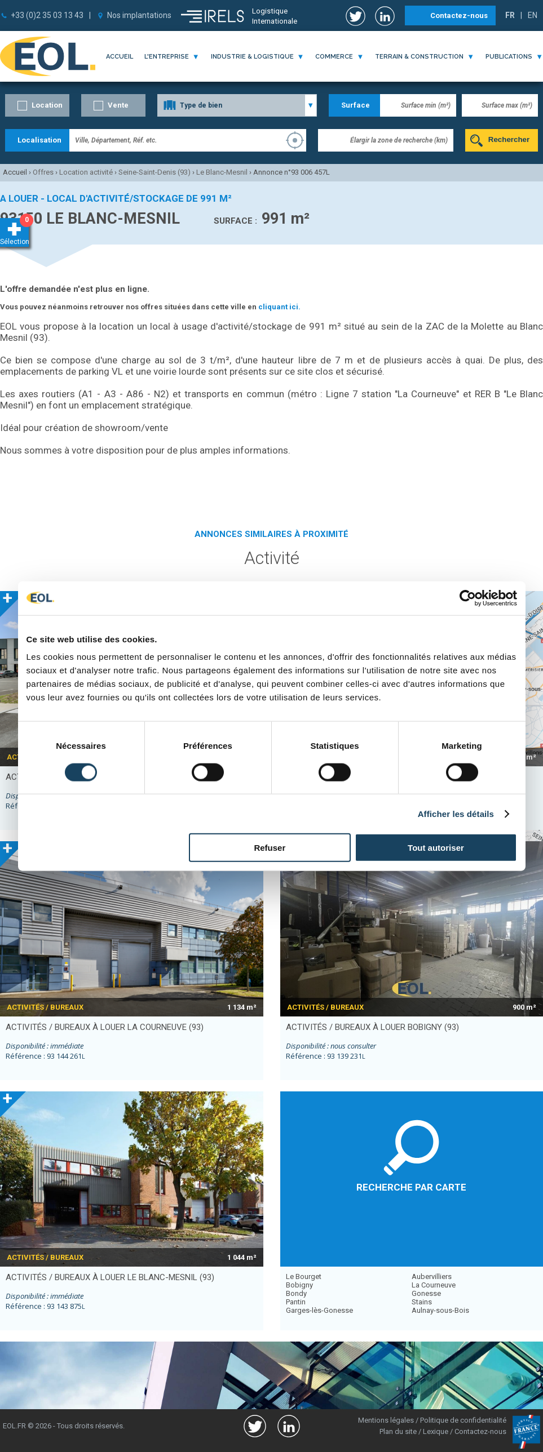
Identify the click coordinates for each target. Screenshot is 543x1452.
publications (508, 56)
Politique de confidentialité (463, 1420)
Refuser (269, 847)
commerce (334, 56)
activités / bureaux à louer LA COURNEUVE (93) (105, 1027)
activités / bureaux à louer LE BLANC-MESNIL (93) (110, 1277)
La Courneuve (434, 1285)
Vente (118, 105)
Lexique (435, 1431)
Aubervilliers (432, 1276)
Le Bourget (303, 1276)
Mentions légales (386, 1420)
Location (47, 105)
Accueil (119, 56)
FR (510, 15)
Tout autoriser (436, 847)
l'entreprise (166, 56)
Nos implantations (139, 15)
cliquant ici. (279, 307)
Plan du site (398, 1431)
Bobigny (299, 1285)
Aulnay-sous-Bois (440, 1310)
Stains (422, 1302)
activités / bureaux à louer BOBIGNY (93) (372, 1027)
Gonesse (426, 1293)
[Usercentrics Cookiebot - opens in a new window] (467, 597)
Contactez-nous (459, 15)
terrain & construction (419, 56)
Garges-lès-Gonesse (319, 1310)
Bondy (296, 1293)
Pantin (296, 1302)
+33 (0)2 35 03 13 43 (47, 15)
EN (532, 15)
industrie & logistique (252, 56)
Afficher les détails (456, 813)
